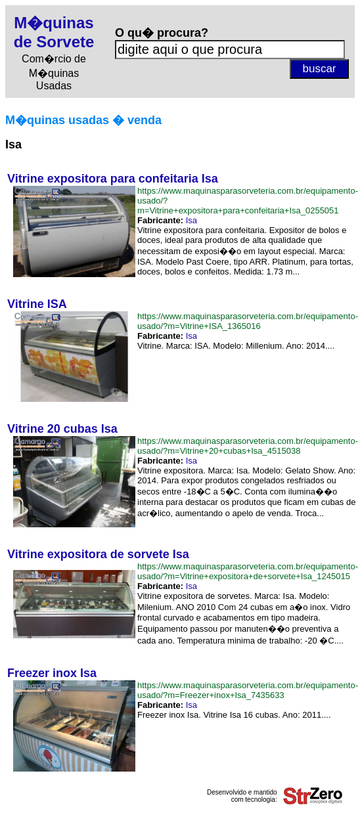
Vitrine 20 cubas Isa (62, 428)
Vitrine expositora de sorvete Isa (98, 554)
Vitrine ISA (37, 304)
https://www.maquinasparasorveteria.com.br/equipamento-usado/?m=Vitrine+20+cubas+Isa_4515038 (247, 446)
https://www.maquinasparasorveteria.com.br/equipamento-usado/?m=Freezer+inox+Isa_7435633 (247, 690)
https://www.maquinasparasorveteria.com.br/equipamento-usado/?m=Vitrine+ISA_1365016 (247, 321)
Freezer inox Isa (52, 673)
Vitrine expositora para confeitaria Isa (112, 178)
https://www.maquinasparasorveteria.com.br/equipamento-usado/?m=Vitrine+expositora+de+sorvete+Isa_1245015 (247, 571)
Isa (191, 220)
